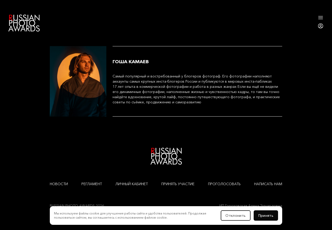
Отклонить (235, 215)
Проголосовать (224, 184)
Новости (59, 184)
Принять (265, 215)
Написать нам (268, 184)
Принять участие (178, 184)
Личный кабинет (131, 184)
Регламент (91, 184)
